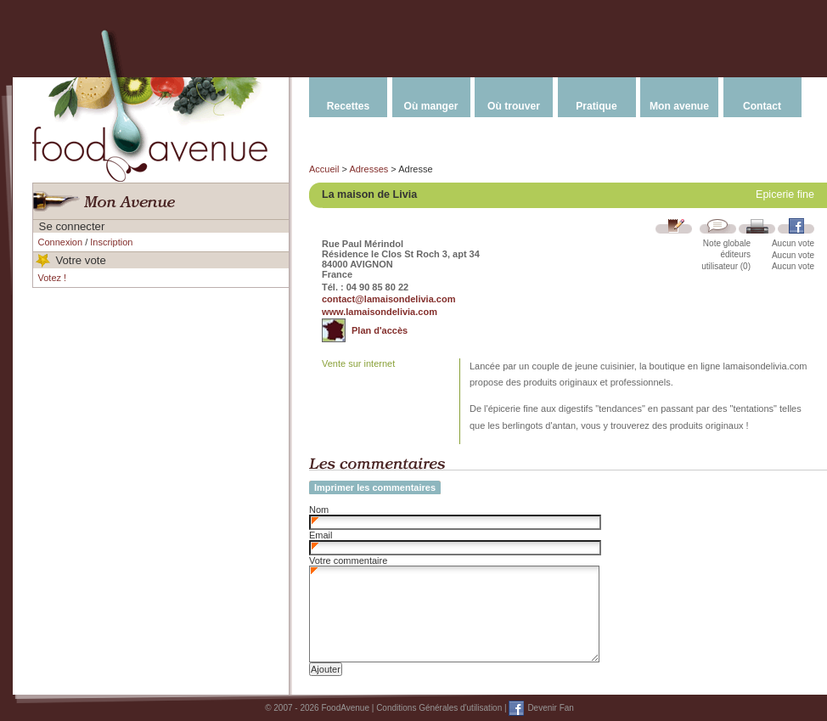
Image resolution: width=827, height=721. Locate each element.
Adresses (368, 169)
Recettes (348, 106)
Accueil (324, 169)
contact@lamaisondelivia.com (388, 299)
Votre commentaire (348, 560)
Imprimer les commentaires (375, 487)
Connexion (60, 242)
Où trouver (513, 106)
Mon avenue (679, 106)
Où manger (431, 106)
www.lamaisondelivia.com (379, 312)
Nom (319, 509)
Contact (762, 106)
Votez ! (52, 278)
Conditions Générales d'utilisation (439, 708)
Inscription (111, 242)
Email (321, 535)
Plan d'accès (380, 330)
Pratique (596, 106)
